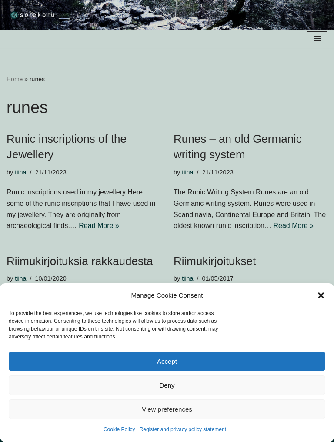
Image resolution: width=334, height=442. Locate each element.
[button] (321, 295)
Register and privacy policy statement (183, 429)
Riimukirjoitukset (215, 261)
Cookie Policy (119, 429)
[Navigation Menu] (317, 38)
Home (15, 79)
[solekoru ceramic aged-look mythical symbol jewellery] (33, 14)
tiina (20, 172)
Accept (167, 361)
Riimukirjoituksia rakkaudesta (80, 261)
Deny (166, 385)
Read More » (99, 225)
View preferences (167, 409)
